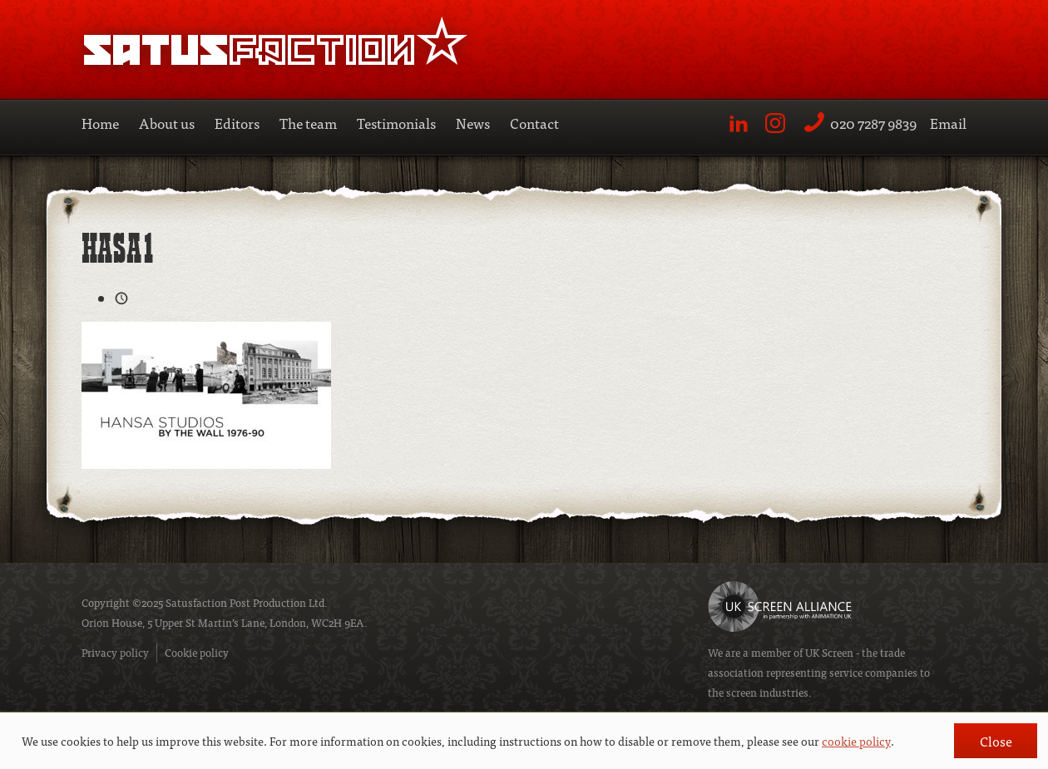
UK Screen (829, 652)
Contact (534, 122)
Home (100, 122)
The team (308, 122)
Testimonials (396, 122)
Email (948, 122)
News (473, 122)
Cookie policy (197, 652)
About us (167, 122)
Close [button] (996, 741)
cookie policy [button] (856, 740)
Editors (237, 122)
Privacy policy (115, 652)
